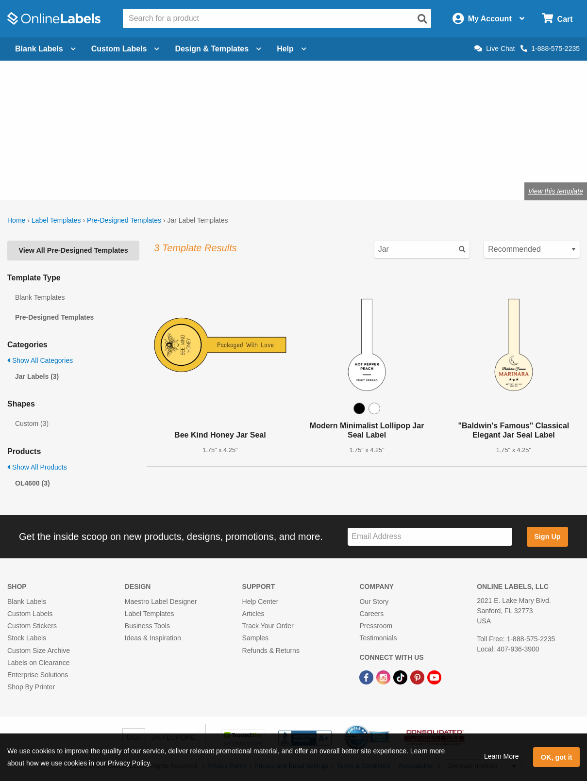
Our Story (373, 601)
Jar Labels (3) (37, 376)
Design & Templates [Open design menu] (218, 49)
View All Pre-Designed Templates (73, 250)
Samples (255, 638)
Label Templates (56, 220)
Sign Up (547, 536)
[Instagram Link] (384, 677)
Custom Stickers (32, 626)
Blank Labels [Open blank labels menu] (45, 49)
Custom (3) (32, 423)
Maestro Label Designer (161, 601)
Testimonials (378, 638)
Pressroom (375, 626)
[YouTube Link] (434, 677)
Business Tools (147, 626)
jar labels (188, 148)
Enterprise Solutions (37, 675)
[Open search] (422, 19)
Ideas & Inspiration (153, 638)
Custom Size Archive (38, 650)
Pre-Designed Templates (124, 220)
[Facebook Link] (367, 677)
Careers (371, 614)
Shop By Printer (31, 687)
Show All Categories (40, 360)
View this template (555, 191)
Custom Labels (29, 614)
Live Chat (494, 48)
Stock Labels (26, 638)
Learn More (501, 756)
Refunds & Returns (271, 650)
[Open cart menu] (557, 19)
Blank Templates (40, 297)
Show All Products (37, 467)
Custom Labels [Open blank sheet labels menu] (125, 49)
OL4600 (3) (32, 483)
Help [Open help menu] (291, 49)
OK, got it (556, 757)
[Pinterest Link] (418, 677)
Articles (253, 614)
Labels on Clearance (38, 663)
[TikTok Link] (401, 677)
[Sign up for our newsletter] (430, 537)
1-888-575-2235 (550, 48)
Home (16, 220)
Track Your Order (268, 626)
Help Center (260, 601)
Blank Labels (26, 601)
